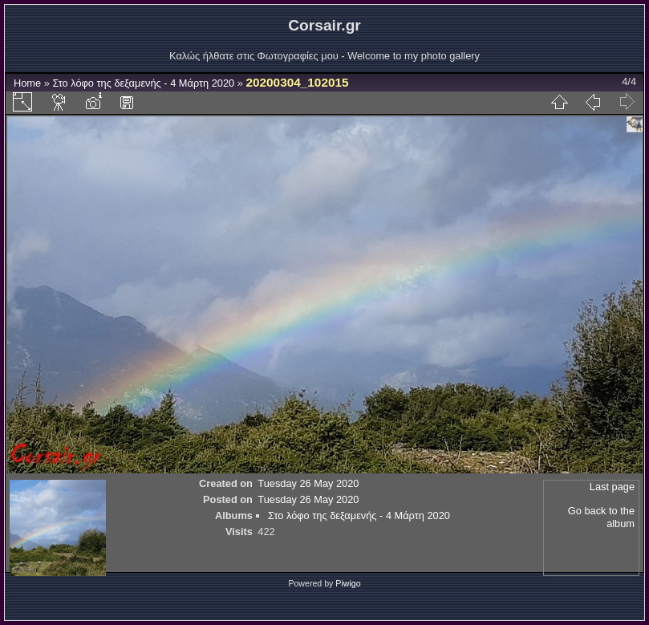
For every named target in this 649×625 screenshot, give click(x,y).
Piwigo (347, 583)
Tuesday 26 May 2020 (308, 483)
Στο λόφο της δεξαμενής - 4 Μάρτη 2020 (143, 83)
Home (27, 83)
